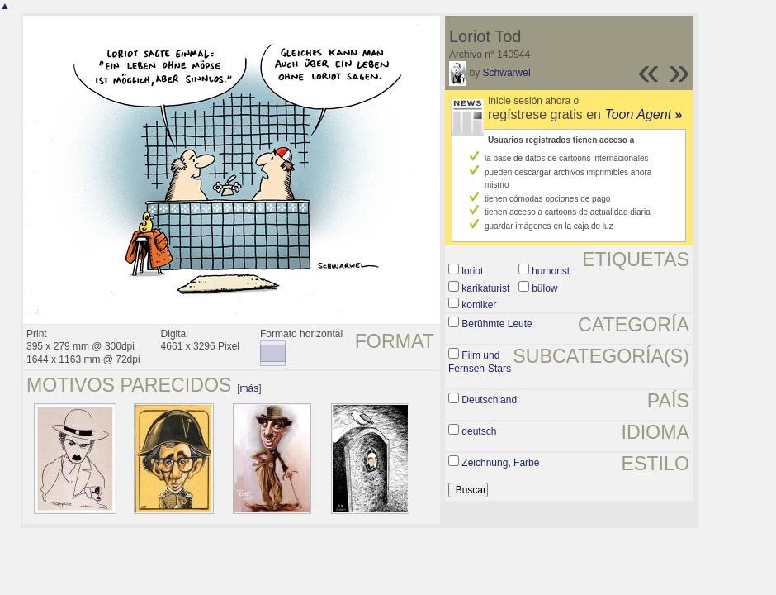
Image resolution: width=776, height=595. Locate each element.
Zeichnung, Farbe (500, 463)
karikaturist (485, 288)
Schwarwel (507, 73)
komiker (478, 305)
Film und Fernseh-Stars (479, 362)
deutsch (478, 431)
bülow (544, 288)
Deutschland (489, 400)
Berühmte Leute (496, 324)
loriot (472, 271)
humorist (551, 271)
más (249, 388)
